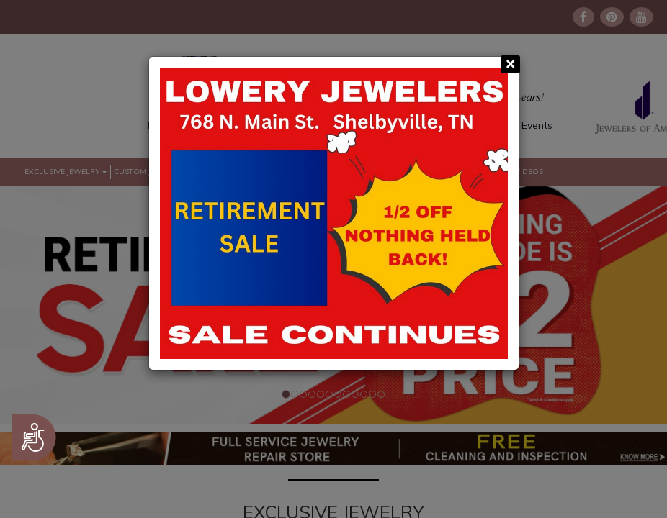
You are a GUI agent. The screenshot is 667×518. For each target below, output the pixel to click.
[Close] (510, 64)
